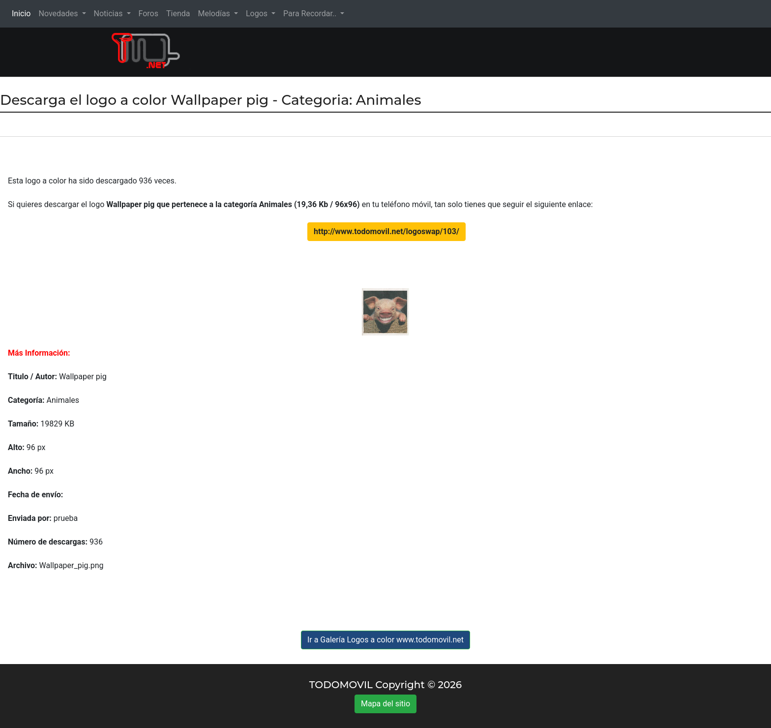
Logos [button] (257, 13)
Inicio (23, 13)
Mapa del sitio (385, 703)
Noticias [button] (109, 13)
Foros (148, 13)
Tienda (178, 13)
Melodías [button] (215, 13)
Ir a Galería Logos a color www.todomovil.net (385, 639)
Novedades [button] (59, 13)
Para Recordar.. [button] (310, 13)
